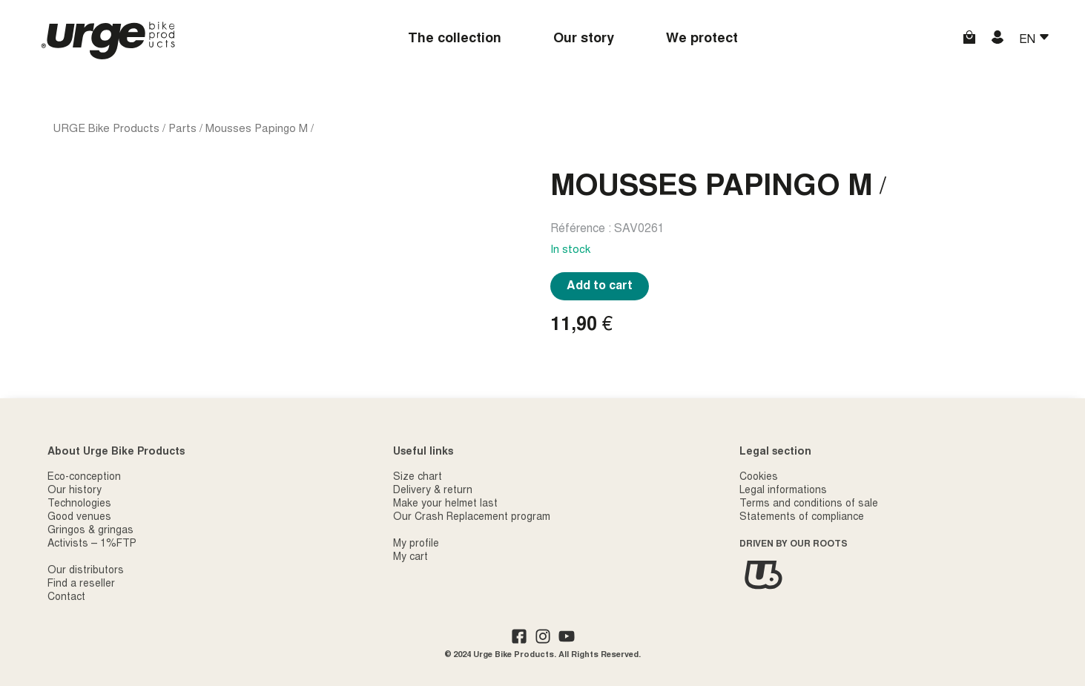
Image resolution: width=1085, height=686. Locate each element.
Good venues (79, 517)
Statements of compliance (801, 517)
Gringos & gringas (90, 531)
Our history (74, 491)
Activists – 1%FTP (91, 544)
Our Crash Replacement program (471, 517)
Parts (182, 129)
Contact (66, 598)
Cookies (758, 477)
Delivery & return (432, 491)
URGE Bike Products (106, 129)
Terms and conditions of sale (808, 504)
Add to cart (600, 286)
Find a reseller (81, 584)
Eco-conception (84, 477)
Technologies (79, 504)
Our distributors (85, 571)
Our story (583, 39)
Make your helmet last (445, 504)
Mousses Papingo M (256, 129)
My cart (410, 558)
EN (1028, 40)
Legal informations (783, 491)
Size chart (417, 477)
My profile (416, 544)
